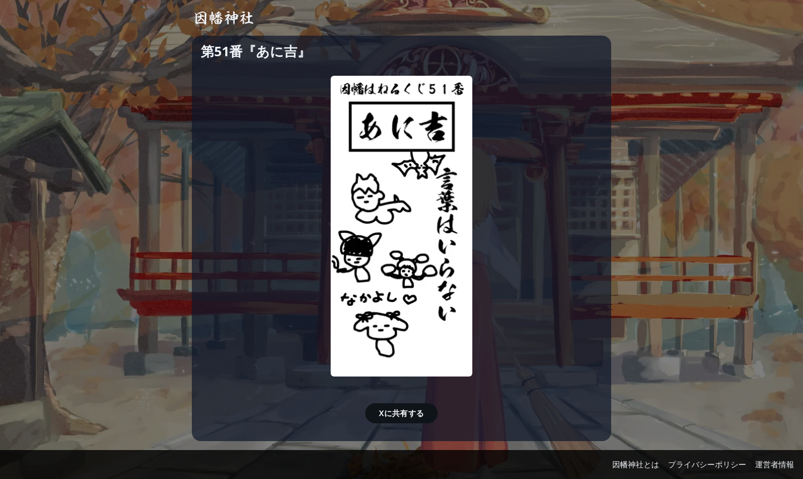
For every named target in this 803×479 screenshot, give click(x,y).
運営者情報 (774, 464)
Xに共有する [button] (401, 413)
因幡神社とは (635, 464)
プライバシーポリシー (707, 464)
